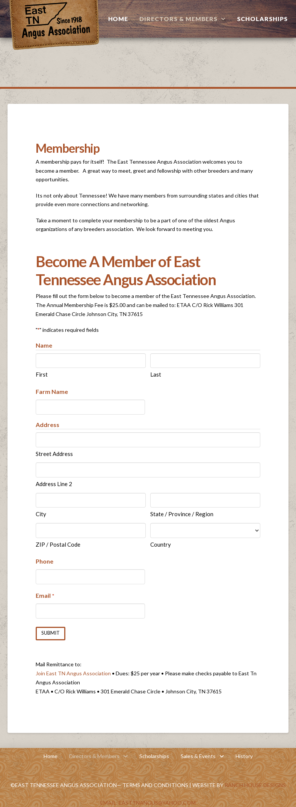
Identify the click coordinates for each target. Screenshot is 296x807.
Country (160, 544)
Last (155, 374)
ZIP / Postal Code (58, 544)
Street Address (54, 453)
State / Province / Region (181, 514)
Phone (44, 561)
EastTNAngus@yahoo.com (157, 802)
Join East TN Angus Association (73, 673)
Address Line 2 (54, 483)
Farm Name (52, 391)
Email (45, 596)
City (41, 514)
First (42, 374)
